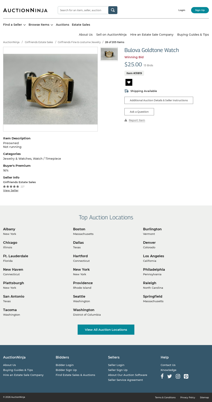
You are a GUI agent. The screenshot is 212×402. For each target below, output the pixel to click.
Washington (83, 310)
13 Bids (148, 65)
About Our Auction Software (127, 375)
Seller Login (116, 365)
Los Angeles (153, 256)
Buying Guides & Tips (193, 34)
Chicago (10, 243)
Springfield (152, 296)
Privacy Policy (187, 397)
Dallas (78, 243)
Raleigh (149, 283)
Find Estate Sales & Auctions (75, 375)
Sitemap (204, 397)
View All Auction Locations (106, 330)
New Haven (13, 270)
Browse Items (41, 25)
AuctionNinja (11, 42)
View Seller (10, 190)
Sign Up (200, 10)
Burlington (152, 229)
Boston (79, 229)
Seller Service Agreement (125, 379)
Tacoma (10, 310)
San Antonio (13, 296)
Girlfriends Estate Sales (39, 42)
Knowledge (168, 370)
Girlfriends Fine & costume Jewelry (79, 42)
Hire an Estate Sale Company (151, 34)
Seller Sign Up (118, 370)
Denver (149, 243)
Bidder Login (65, 365)
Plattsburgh (13, 283)
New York (81, 270)
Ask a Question (139, 111)
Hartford (80, 256)
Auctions (62, 25)
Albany (9, 229)
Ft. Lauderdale (15, 256)
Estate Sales (81, 25)
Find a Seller (14, 25)
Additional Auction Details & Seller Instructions (159, 100)
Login (181, 10)
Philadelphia (154, 270)
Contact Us (168, 365)
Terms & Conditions (165, 397)
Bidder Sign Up (66, 370)
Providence (83, 283)
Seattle (79, 296)
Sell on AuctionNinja (111, 34)
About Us (86, 34)
